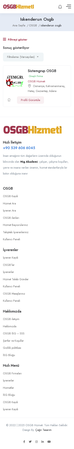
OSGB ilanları (11, 218)
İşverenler (8, 272)
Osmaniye (38, 86)
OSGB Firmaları (12, 373)
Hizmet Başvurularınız (15, 225)
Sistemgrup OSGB (42, 70)
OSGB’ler (9, 265)
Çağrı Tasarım (43, 430)
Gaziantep (41, 91)
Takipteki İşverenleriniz (15, 232)
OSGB (33, 25)
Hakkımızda (9, 326)
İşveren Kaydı (10, 258)
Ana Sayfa (18, 25)
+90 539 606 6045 (19, 147)
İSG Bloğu (9, 355)
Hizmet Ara (9, 203)
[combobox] (23, 57)
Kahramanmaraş (55, 86)
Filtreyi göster (15, 39)
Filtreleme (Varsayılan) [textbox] (21, 57)
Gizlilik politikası (12, 348)
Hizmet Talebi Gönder (16, 279)
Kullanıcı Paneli (11, 239)
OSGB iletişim (11, 319)
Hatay (31, 91)
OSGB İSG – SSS (13, 333)
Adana (52, 91)
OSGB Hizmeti (36, 81)
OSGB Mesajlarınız (14, 294)
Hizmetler (8, 388)
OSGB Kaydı (10, 196)
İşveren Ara (9, 210)
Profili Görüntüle (30, 100)
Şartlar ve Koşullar (13, 341)
